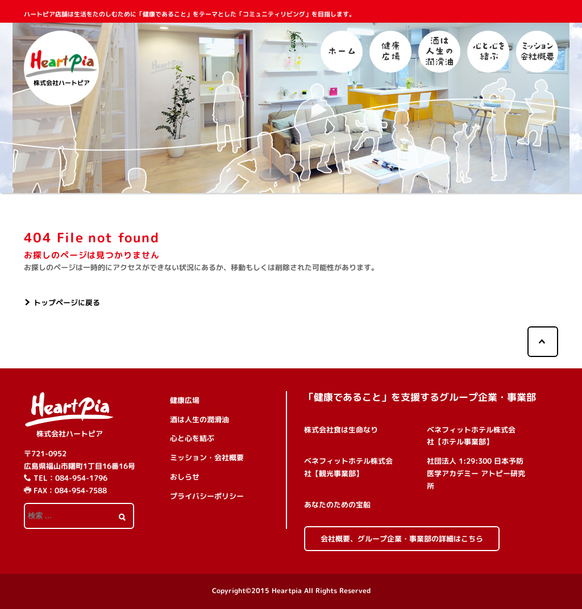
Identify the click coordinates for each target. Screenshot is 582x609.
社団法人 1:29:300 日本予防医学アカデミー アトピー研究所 (476, 473)
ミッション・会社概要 (537, 52)
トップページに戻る (67, 302)
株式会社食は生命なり (341, 430)
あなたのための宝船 (337, 504)
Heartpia (287, 590)
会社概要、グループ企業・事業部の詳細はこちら (402, 539)
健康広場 (390, 52)
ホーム (342, 52)
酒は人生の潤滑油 (439, 52)
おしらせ (184, 477)
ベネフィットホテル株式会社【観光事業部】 (348, 467)
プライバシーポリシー (207, 496)
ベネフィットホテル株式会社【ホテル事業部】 (471, 436)
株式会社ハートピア (69, 434)
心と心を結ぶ (488, 52)
